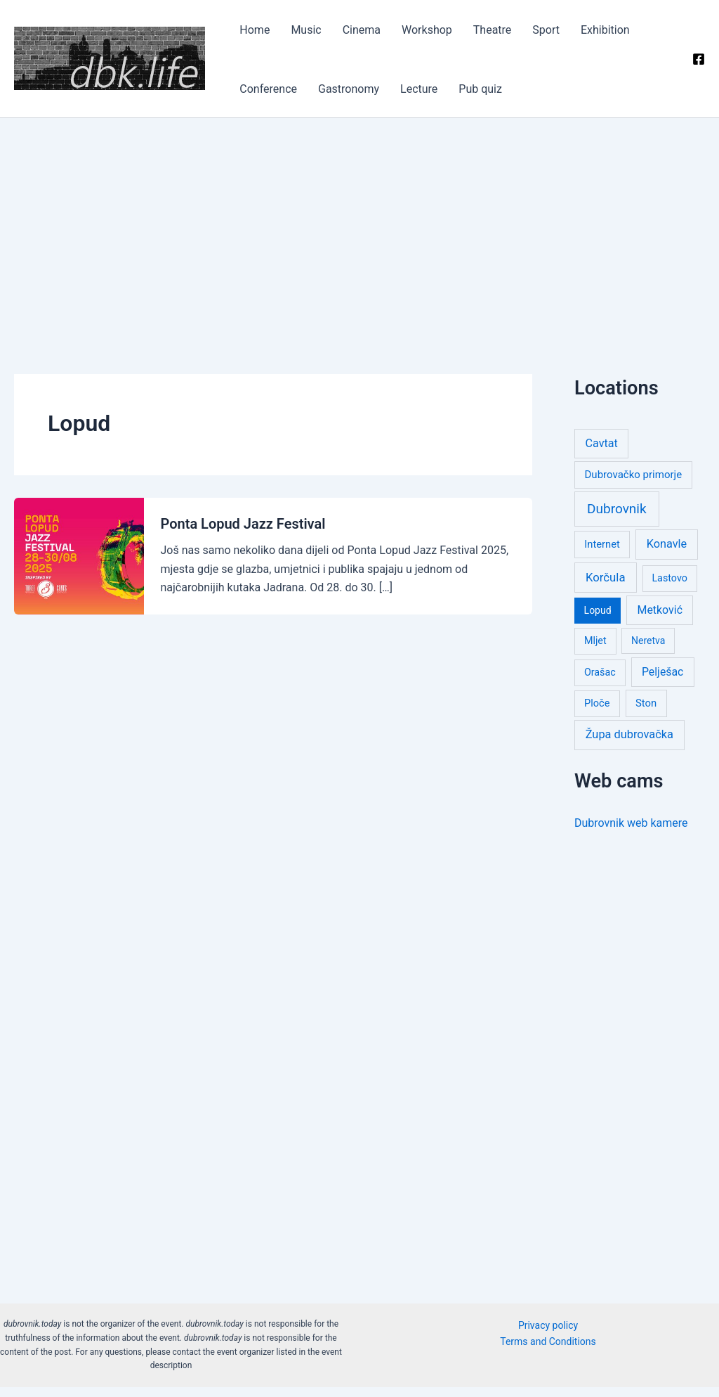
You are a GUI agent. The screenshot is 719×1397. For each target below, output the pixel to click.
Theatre (427, 34)
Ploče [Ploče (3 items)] (596, 713)
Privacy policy (548, 1334)
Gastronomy (637, 34)
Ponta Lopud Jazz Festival (243, 533)
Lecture (249, 98)
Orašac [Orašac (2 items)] (600, 681)
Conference (571, 34)
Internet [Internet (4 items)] (602, 553)
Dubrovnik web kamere (631, 832)
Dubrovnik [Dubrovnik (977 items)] (617, 518)
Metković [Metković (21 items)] (659, 619)
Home (245, 34)
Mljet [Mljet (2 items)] (595, 650)
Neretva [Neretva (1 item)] (648, 650)
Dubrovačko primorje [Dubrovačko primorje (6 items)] (633, 484)
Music (283, 34)
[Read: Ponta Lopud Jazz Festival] (79, 565)
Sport (466, 34)
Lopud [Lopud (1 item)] (598, 620)
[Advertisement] (359, 232)
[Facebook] (698, 64)
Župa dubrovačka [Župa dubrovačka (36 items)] (629, 744)
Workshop (375, 34)
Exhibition (511, 34)
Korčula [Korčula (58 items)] (605, 586)
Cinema (324, 34)
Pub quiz (296, 98)
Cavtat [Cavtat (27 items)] (602, 452)
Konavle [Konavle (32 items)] (667, 553)
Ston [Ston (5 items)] (646, 712)
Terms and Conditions (548, 1351)
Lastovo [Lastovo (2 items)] (669, 587)
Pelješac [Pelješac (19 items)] (662, 681)
